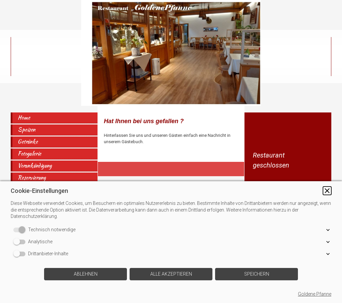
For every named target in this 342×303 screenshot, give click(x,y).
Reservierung (32, 178)
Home (24, 117)
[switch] (20, 230)
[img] (171, 53)
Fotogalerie (29, 154)
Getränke (28, 141)
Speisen (26, 129)
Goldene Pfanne (314, 294)
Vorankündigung (35, 166)
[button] (327, 191)
